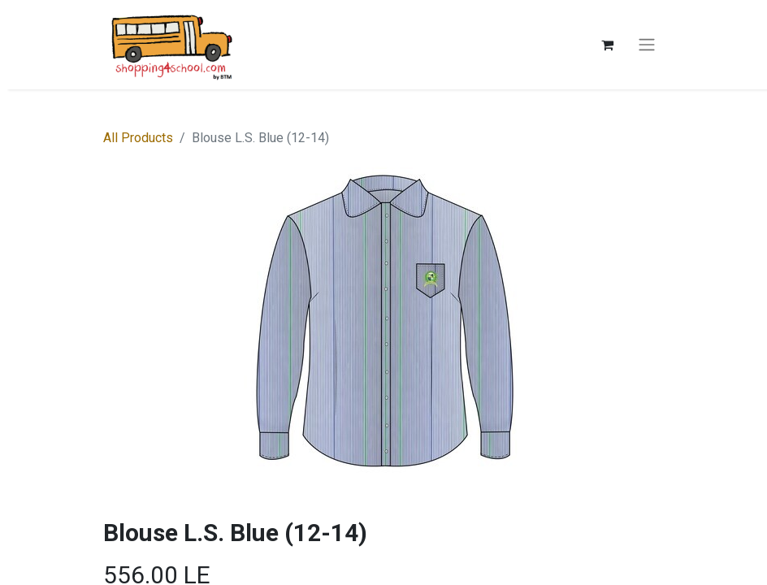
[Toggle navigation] (647, 45)
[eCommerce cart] (607, 44)
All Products (138, 137)
